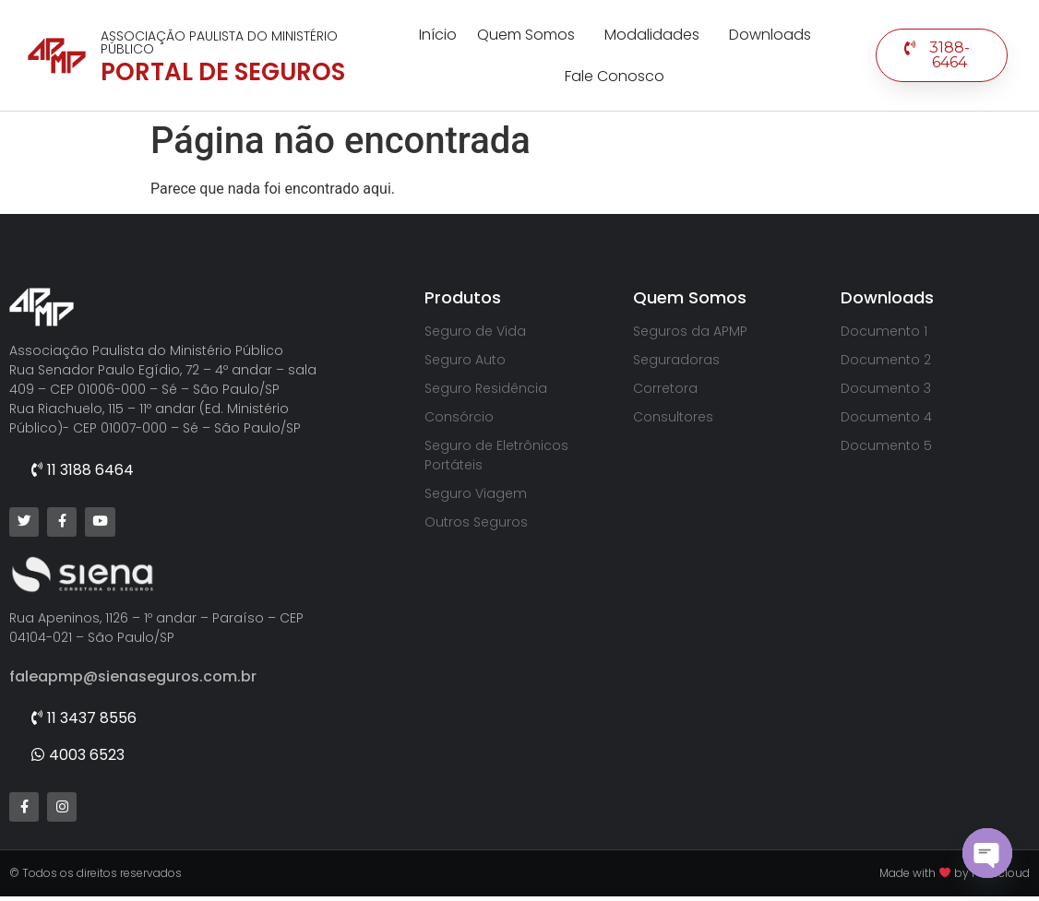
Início (438, 34)
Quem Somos (530, 34)
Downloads (770, 34)
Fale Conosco (614, 76)
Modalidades (656, 34)
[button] (942, 55)
